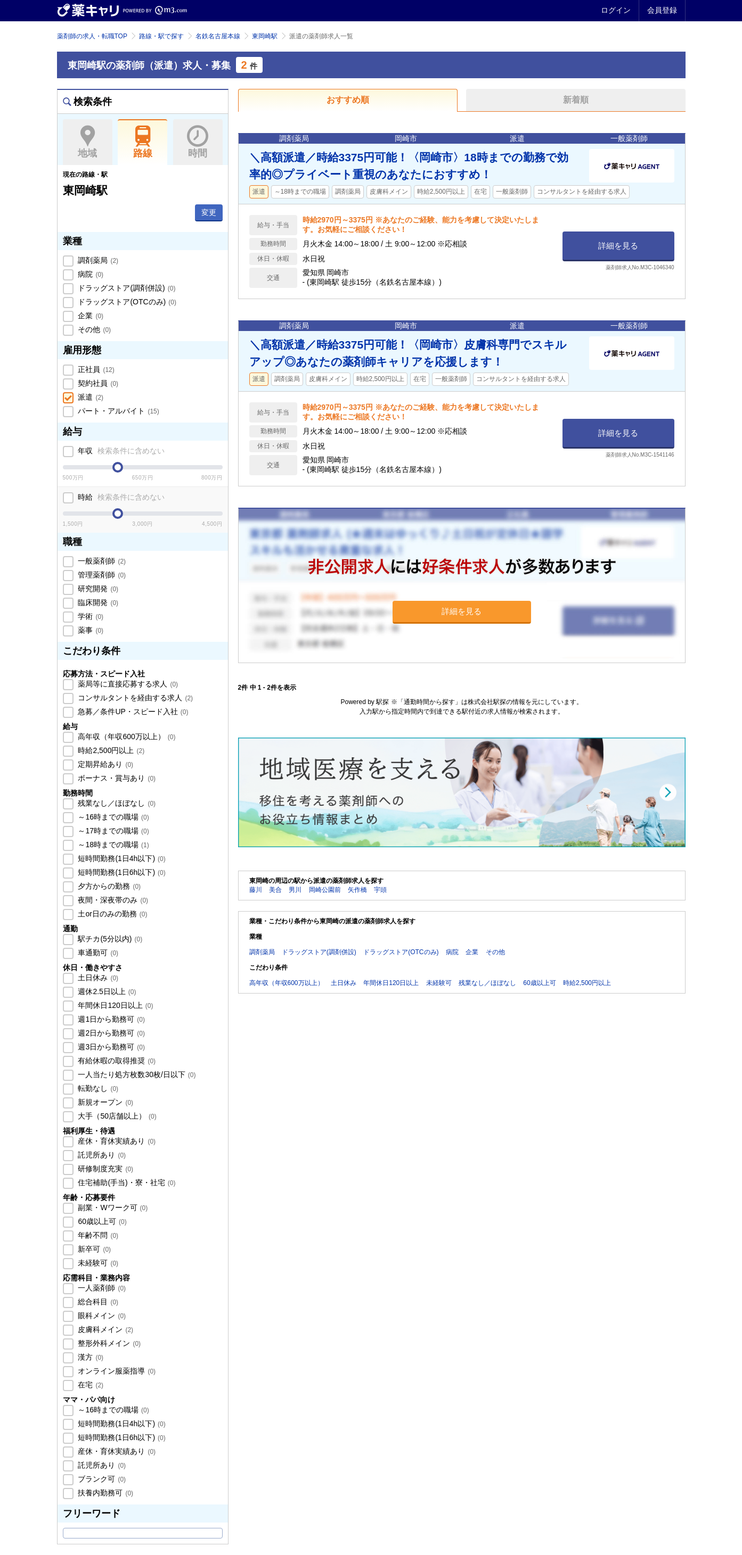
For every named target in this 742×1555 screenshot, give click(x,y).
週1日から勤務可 (110, 1019)
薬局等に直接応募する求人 (127, 684)
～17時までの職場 (112, 830)
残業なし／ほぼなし (116, 803)
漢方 (90, 1357)
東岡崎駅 (265, 36)
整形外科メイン (108, 1343)
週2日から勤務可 (110, 1033)
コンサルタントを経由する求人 (134, 697)
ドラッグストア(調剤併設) (126, 288)
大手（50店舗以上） (116, 1116)
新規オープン (105, 1102)
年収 (120, 450)
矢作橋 (357, 890)
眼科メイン (101, 1315)
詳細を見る (618, 245)
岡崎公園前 (325, 890)
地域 (87, 142)
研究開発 (97, 588)
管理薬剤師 (101, 574)
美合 (275, 890)
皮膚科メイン (105, 1329)
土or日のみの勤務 (112, 913)
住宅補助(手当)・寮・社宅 (126, 1182)
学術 (90, 616)
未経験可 (97, 1263)
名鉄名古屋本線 (217, 36)
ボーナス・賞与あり (116, 778)
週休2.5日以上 (106, 991)
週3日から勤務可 (110, 1047)
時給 (120, 497)
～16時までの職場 (112, 817)
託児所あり (101, 1155)
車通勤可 (97, 952)
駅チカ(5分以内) (109, 938)
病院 (90, 274)
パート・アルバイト (117, 411)
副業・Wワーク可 (112, 1207)
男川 (295, 890)
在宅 (90, 1384)
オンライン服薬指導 (116, 1371)
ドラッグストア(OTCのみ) (126, 301)
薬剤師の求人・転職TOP (92, 36)
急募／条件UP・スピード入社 (132, 711)
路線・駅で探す (161, 36)
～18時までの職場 (112, 844)
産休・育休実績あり (116, 1141)
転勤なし (97, 1088)
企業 (90, 315)
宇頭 (380, 890)
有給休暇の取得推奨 (116, 1060)
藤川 (255, 890)
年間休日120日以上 (114, 1005)
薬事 (90, 630)
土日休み (97, 977)
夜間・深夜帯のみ (112, 900)
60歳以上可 (101, 1221)
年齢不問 (97, 1235)
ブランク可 (101, 1479)
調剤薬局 (97, 260)
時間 (197, 142)
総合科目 (97, 1301)
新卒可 (93, 1249)
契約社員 (97, 383)
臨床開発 (97, 602)
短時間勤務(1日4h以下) (121, 858)
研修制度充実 (105, 1168)
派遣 (90, 397)
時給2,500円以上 (110, 750)
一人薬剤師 (101, 1288)
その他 (93, 329)
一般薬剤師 (101, 561)
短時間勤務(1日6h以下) (121, 872)
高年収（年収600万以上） (126, 736)
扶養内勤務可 (105, 1492)
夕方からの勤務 (108, 886)
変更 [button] (208, 212)
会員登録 (662, 10)
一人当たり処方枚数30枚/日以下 (136, 1074)
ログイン (616, 10)
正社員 (95, 369)
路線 (142, 142)
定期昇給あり (105, 764)
